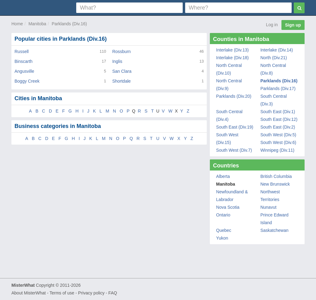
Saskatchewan (274, 230)
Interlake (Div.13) (232, 49)
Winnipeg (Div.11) (277, 150)
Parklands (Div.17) (278, 88)
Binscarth (23, 61)
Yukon (222, 238)
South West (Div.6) (278, 142)
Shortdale (121, 81)
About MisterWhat (28, 292)
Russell (22, 51)
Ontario (223, 214)
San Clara (121, 71)
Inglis (117, 61)
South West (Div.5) (278, 134)
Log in (272, 24)
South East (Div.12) (278, 119)
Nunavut (268, 207)
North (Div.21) (273, 57)
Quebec (223, 230)
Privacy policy (91, 292)
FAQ (112, 292)
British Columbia (276, 176)
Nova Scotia (227, 207)
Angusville (24, 71)
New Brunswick (275, 184)
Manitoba (37, 23)
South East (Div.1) (277, 111)
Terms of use (61, 292)
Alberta (223, 176)
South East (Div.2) (277, 127)
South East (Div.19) (234, 127)
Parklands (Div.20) (233, 96)
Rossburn (121, 51)
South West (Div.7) (234, 150)
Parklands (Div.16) (69, 23)
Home (17, 23)
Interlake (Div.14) (276, 49)
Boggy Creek (27, 81)
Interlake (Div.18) (232, 57)
